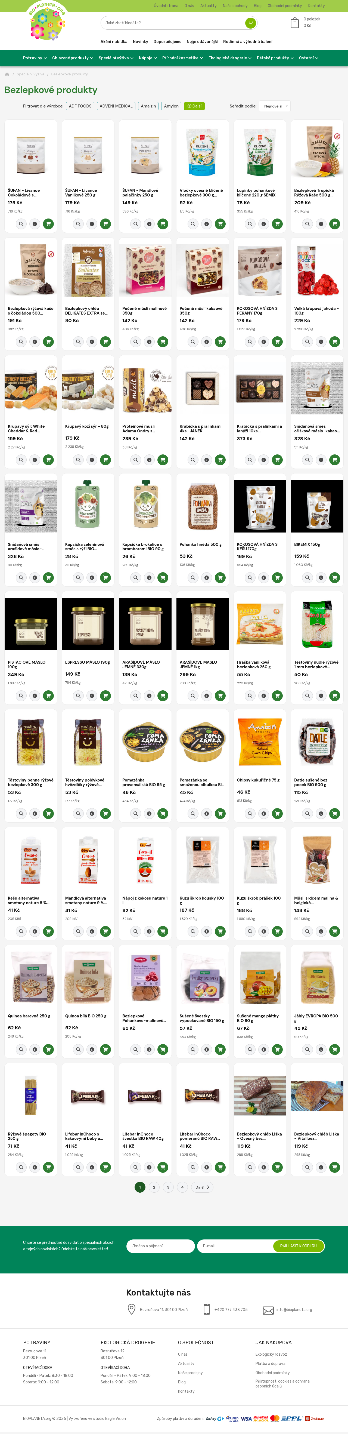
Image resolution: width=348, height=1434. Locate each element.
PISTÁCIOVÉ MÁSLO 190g (27, 665)
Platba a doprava (270, 1366)
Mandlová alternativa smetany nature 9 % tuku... (86, 902)
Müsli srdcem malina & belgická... (316, 902)
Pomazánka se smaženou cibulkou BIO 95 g (199, 784)
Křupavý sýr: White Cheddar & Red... (27, 429)
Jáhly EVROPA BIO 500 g (316, 1020)
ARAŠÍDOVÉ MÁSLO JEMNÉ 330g (141, 665)
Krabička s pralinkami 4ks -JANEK (201, 429)
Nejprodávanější (202, 41)
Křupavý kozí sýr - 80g (87, 427)
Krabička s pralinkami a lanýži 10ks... (258, 429)
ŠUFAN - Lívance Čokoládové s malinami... (24, 193)
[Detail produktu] (34, 224)
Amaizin (148, 106)
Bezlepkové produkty (69, 74)
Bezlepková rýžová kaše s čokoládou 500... (26, 311)
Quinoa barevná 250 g (29, 1018)
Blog (258, 6)
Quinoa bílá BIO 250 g (86, 1018)
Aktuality (208, 6)
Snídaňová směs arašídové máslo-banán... (25, 547)
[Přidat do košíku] (48, 224)
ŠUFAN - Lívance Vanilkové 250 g (81, 193)
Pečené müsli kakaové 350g (201, 311)
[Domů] (7, 74)
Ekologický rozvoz (271, 1356)
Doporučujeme (167, 41)
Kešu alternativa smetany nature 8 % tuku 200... (28, 902)
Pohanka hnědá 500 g (201, 545)
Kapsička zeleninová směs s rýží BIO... (85, 547)
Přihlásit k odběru (297, 1248)
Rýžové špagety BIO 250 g (27, 1138)
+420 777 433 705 (231, 1312)
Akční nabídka (114, 41)
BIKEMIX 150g (307, 545)
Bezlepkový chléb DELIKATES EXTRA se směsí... (85, 311)
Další (194, 106)
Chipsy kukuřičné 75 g (259, 781)
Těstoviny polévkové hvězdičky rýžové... (85, 784)
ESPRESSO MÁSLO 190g (83, 665)
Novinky (140, 41)
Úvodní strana (166, 6)
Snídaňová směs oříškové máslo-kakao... (310, 429)
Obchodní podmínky (285, 6)
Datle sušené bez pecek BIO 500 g (311, 784)
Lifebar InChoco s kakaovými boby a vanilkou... (83, 1138)
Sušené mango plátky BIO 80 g (258, 1020)
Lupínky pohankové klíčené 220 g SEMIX (257, 193)
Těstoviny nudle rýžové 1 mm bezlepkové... (317, 665)
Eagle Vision (115, 1420)
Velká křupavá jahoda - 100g (317, 311)
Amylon (171, 106)
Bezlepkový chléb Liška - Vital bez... (311, 1138)
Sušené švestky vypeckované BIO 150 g (202, 1020)
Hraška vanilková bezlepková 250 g (254, 665)
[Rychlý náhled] (21, 224)
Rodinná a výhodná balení (247, 41)
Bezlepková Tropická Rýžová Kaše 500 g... (314, 193)
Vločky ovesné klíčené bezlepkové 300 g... (202, 193)
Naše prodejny (190, 1375)
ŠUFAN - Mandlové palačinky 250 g (140, 193)
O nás (189, 6)
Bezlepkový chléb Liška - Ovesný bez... (257, 1138)
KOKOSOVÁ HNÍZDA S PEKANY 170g (258, 311)
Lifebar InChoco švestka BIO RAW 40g (143, 1138)
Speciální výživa (30, 74)
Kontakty (316, 6)
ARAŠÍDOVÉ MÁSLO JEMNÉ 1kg (199, 665)
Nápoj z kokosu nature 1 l (144, 902)
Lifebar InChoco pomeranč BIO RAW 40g (199, 1138)
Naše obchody (235, 6)
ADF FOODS (80, 106)
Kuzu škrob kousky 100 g (202, 902)
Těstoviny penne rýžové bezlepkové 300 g (26, 784)
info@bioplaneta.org (294, 1312)
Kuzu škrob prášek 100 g (259, 902)
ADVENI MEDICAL (116, 106)
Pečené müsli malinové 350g (145, 311)
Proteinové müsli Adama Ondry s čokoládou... (139, 429)
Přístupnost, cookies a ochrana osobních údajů (283, 1386)
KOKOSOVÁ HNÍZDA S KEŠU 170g (258, 547)
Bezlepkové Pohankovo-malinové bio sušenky (143, 1020)
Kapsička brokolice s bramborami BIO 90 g (143, 547)
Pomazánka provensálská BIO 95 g (144, 784)
